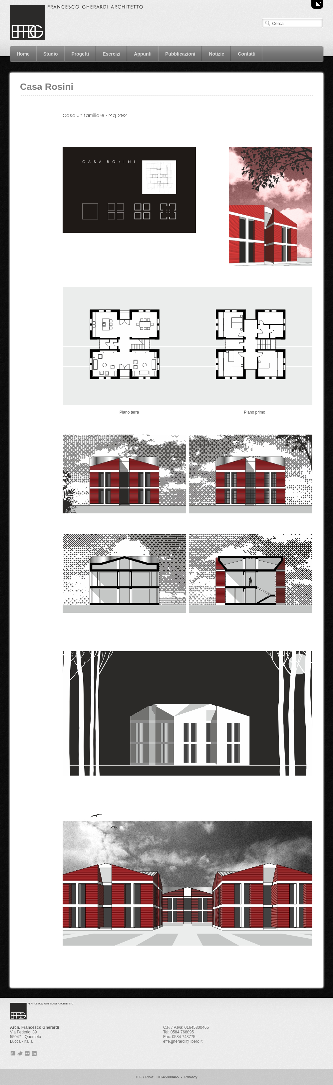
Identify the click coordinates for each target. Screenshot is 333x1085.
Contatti (246, 54)
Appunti (143, 54)
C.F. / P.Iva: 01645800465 (157, 1077)
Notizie (216, 54)
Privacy (190, 1077)
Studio (50, 54)
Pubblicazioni (180, 54)
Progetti (80, 54)
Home (23, 54)
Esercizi (111, 54)
